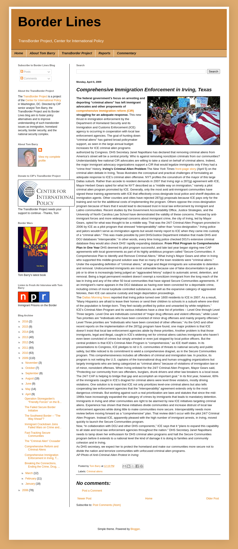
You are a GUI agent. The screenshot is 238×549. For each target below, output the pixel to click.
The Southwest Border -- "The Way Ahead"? (42, 417)
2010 (25, 352)
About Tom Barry (42, 53)
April (28, 394)
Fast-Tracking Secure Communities (37, 434)
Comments (28, 78)
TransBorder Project (77, 53)
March (29, 473)
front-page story (185, 169)
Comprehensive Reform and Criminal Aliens (41, 448)
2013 (25, 337)
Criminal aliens (95, 471)
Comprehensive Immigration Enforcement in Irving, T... (42, 456)
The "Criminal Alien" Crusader (42, 441)
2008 (25, 490)
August (30, 378)
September (32, 373)
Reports (104, 53)
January (30, 483)
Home (18, 53)
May (28, 389)
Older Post (212, 498)
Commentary (126, 53)
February (31, 478)
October (30, 368)
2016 (25, 321)
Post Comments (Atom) (107, 505)
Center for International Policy (43, 100)
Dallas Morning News (96, 297)
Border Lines (59, 21)
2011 (25, 347)
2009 (25, 358)
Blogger (135, 529)
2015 (25, 326)
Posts (25, 71)
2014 (25, 331)
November (32, 362)
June (28, 383)
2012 (25, 342)
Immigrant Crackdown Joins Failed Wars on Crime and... (43, 426)
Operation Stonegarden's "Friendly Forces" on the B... (43, 400)
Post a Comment (92, 490)
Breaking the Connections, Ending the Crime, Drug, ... (42, 465)
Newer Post (84, 498)
